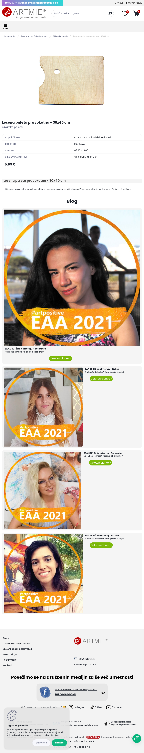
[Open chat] (136, 738)
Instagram (77, 707)
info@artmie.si (86, 659)
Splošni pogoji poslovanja (17, 648)
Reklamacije (10, 659)
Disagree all (41, 742)
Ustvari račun (135, 2)
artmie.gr (78, 741)
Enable (59, 742)
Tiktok (96, 707)
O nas (6, 638)
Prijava (120, 2)
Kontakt (7, 665)
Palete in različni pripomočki (34, 36)
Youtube (114, 707)
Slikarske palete (60, 36)
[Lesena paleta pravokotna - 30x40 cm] (72, 80)
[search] (110, 14)
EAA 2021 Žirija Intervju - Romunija (103, 453)
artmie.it (90, 741)
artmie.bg (131, 737)
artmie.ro (119, 737)
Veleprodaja (10, 654)
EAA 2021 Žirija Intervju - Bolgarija (25, 348)
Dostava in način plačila (17, 643)
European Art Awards (71, 721)
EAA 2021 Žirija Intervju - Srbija (102, 535)
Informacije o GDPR (85, 664)
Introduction (10, 36)
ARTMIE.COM (93, 737)
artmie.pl (79, 737)
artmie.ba (107, 737)
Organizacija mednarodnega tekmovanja (79, 725)
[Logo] (24, 13)
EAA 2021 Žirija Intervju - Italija (102, 369)
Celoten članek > (60, 358)
